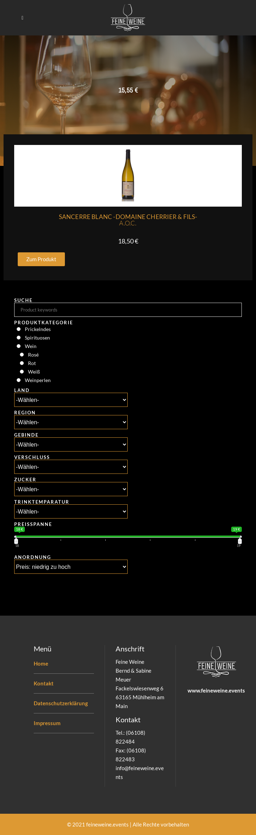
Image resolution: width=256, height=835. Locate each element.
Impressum (47, 723)
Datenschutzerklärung (61, 703)
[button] (41, 259)
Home (41, 663)
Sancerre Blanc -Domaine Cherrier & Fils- (128, 220)
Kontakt (44, 683)
